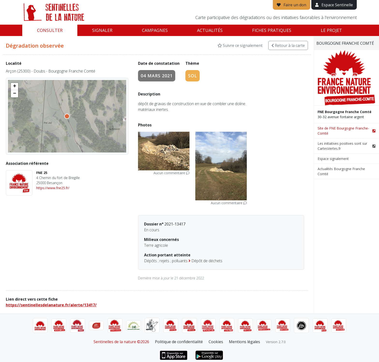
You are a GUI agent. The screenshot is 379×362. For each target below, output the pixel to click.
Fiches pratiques (271, 30)
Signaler (102, 30)
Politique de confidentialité (179, 341)
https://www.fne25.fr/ (52, 188)
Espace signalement (333, 158)
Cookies (216, 341)
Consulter (50, 30)
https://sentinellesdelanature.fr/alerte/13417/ (51, 305)
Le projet (331, 30)
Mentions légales (244, 341)
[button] (14, 86)
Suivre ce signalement (240, 45)
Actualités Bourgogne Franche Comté (341, 171)
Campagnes (155, 30)
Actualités (210, 30)
